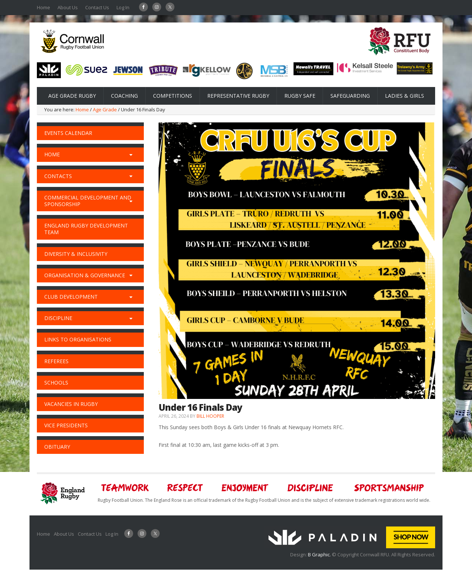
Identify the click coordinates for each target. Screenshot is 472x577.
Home (43, 7)
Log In (123, 7)
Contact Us (97, 7)
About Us (68, 7)
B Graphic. (320, 554)
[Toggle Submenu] (130, 154)
